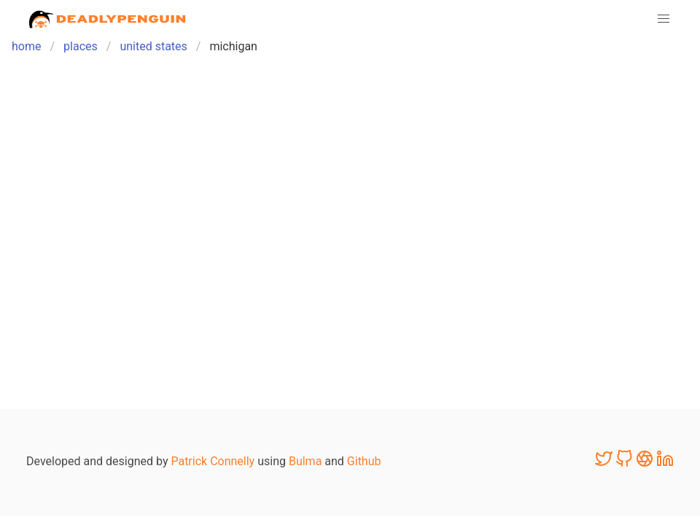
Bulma (305, 461)
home (26, 46)
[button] (663, 19)
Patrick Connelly (212, 461)
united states (153, 46)
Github (364, 461)
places (80, 46)
